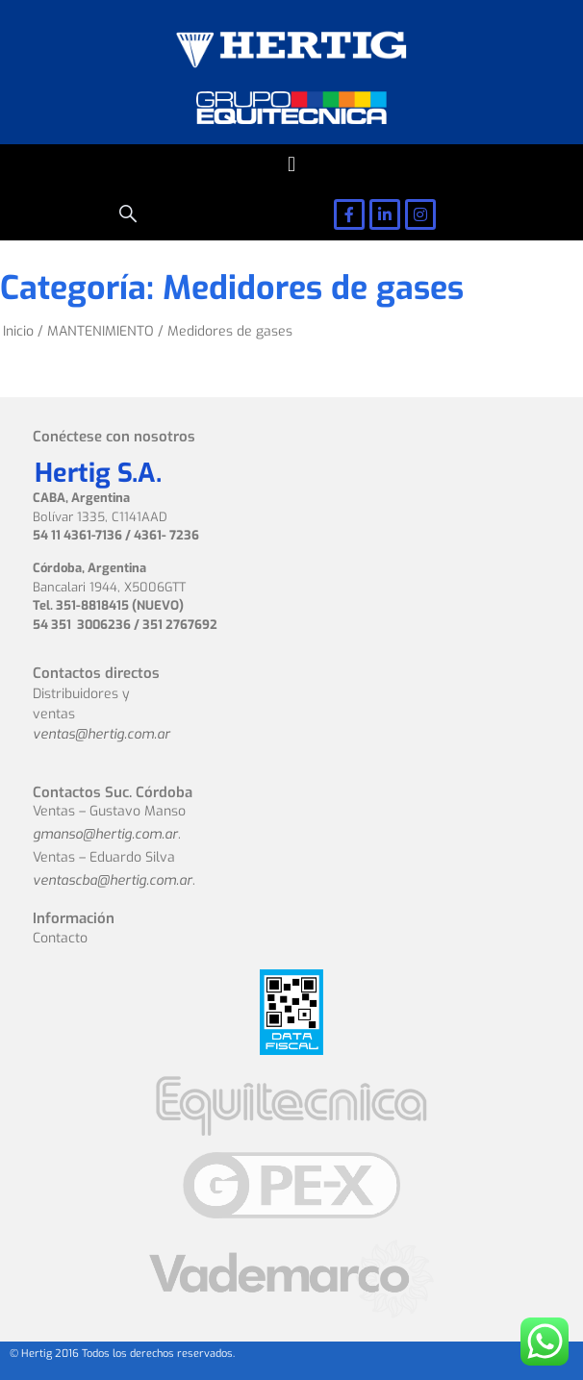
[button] (291, 164)
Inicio (18, 331)
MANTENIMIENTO (100, 331)
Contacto (60, 938)
